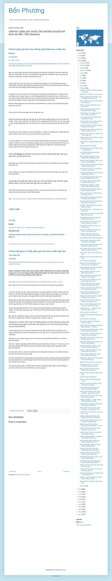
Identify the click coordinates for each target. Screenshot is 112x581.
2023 (80, 60)
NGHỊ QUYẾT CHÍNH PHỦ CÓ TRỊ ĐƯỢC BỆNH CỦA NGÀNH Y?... (90, 292)
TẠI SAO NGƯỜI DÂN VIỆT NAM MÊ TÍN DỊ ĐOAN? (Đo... (90, 118)
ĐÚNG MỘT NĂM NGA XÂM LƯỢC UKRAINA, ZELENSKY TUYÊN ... (90, 392)
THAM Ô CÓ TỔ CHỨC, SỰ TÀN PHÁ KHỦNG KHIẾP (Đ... (91, 469)
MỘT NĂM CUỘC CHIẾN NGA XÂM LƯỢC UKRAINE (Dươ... (90, 445)
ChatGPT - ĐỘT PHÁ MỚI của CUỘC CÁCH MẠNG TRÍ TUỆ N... (90, 350)
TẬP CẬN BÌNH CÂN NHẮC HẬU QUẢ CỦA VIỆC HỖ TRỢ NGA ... (91, 198)
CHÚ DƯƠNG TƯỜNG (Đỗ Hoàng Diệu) (91, 238)
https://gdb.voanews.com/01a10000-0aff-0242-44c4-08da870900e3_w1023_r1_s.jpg (35, 282)
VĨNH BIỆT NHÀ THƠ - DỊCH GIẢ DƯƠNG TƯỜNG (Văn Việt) (89, 365)
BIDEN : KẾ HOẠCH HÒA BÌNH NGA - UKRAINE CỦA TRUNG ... (91, 276)
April (81, 83)
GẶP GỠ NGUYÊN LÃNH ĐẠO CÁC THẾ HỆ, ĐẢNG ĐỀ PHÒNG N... (90, 461)
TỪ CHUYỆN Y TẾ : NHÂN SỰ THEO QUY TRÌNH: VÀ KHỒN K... (90, 114)
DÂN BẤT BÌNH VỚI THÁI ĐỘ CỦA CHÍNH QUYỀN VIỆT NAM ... (90, 453)
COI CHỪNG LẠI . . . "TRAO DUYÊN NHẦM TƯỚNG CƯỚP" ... (90, 309)
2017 (80, 502)
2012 (80, 514)
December (83, 63)
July (81, 75)
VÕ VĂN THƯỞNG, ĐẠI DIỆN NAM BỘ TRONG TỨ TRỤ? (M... (91, 126)
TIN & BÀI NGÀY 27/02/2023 (88, 146)
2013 (80, 512)
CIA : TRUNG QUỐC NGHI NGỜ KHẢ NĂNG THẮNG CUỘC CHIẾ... (91, 177)
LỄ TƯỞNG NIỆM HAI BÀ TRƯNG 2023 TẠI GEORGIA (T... (91, 149)
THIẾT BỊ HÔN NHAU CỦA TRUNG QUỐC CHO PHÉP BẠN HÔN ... (90, 284)
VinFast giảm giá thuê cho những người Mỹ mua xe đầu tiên (37, 49)
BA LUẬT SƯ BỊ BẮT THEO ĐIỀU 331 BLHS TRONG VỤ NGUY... (90, 288)
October (82, 68)
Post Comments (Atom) (23, 474)
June (81, 78)
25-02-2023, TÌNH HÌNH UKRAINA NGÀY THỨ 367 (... (90, 322)
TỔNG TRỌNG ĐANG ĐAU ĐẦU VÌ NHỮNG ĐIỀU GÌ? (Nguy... (90, 109)
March (82, 85)
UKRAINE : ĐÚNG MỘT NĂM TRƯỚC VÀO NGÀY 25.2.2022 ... (91, 384)
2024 (80, 58)
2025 (80, 55)
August (82, 73)
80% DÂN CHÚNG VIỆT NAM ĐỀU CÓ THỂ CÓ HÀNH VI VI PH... (91, 130)
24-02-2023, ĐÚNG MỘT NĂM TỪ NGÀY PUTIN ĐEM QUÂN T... (89, 388)
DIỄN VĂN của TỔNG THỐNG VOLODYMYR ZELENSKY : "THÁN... (91, 425)
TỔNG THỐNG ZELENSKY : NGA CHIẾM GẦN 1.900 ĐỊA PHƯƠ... (90, 157)
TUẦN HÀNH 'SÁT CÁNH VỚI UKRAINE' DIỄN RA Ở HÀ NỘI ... (91, 214)
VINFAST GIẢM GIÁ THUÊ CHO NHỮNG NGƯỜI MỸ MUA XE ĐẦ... (91, 234)
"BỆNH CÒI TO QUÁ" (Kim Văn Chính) (91, 362)
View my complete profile (83, 525)
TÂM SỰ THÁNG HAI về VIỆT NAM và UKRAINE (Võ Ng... (91, 193)
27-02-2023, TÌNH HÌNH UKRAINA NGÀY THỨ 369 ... (90, 153)
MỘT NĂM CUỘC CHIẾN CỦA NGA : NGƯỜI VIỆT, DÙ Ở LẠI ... (90, 280)
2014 (80, 509)
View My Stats (56, 576)
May (81, 80)
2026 (80, 53)
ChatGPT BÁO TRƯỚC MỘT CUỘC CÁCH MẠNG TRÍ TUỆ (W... (90, 354)
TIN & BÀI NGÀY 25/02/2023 (88, 319)
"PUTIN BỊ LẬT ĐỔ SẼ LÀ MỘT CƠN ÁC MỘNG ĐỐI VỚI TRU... (91, 173)
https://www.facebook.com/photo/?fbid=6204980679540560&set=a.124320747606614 (40, 199)
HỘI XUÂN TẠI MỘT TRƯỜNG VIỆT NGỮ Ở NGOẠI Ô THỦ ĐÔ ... (90, 222)
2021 (80, 491)
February (83, 88)
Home (39, 471)
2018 (80, 499)
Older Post (66, 471)
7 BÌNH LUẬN (14, 209)
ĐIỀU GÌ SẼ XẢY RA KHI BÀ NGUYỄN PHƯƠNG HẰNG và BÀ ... (91, 296)
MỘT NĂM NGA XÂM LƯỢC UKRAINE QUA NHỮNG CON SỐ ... (91, 268)
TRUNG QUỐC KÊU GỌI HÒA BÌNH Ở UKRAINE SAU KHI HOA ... (91, 202)
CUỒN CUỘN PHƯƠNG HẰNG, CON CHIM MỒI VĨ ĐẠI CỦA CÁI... (90, 97)
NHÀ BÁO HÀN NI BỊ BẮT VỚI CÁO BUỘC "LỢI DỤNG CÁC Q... (90, 300)
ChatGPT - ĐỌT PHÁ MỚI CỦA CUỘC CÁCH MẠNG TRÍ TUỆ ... (91, 478)
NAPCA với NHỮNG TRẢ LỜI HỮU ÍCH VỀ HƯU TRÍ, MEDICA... (91, 342)
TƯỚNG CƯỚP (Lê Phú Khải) (88, 312)
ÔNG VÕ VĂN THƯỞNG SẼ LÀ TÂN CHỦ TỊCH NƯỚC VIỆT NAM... (90, 304)
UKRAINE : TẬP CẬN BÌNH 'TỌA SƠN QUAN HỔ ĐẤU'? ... (91, 206)
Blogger (63, 570)
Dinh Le (17, 410)
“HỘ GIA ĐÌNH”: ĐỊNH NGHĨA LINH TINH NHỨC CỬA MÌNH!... (90, 241)
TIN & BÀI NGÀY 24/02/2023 (88, 377)
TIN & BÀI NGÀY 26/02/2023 (88, 261)
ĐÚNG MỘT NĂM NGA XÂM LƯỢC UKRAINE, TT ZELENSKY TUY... (90, 408)
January (82, 486)
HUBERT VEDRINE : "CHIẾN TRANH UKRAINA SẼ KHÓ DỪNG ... (90, 400)
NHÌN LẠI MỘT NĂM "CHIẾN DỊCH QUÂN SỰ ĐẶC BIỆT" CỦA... (90, 441)
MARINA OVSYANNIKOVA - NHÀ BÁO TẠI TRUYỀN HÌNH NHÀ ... (91, 437)
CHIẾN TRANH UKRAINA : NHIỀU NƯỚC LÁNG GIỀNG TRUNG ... (90, 185)
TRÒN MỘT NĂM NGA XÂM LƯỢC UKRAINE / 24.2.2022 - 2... (90, 429)
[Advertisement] (56, 547)
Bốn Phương (26, 10)
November (83, 65)
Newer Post (12, 471)
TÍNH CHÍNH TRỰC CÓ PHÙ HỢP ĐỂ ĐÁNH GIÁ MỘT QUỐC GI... (91, 249)
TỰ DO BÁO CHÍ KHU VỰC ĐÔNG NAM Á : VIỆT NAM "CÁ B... (91, 473)
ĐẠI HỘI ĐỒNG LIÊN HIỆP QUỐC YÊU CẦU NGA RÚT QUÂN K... (91, 404)
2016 (80, 504)
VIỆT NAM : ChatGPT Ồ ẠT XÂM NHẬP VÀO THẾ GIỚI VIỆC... (91, 358)
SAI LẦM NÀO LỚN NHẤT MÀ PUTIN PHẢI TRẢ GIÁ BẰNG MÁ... (90, 420)
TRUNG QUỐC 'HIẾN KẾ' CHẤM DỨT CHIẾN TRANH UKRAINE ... (91, 334)
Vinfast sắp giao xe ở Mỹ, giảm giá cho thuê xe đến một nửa (37, 251)
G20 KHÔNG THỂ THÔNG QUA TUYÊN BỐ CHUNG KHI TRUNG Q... (91, 330)
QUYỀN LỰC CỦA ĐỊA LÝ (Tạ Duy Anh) (91, 94)
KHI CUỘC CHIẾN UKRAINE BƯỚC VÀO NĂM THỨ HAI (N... (90, 181)
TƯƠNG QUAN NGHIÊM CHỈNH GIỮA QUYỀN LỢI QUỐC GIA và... (91, 245)
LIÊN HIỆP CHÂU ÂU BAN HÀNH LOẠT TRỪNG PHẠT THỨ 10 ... (91, 338)
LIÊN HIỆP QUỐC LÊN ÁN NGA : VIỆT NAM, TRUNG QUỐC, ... (91, 396)
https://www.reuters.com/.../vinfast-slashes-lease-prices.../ (27, 227)
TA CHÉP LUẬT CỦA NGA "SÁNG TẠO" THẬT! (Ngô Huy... (91, 134)
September (83, 70)
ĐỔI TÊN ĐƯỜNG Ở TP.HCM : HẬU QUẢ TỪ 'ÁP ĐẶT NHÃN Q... (90, 346)
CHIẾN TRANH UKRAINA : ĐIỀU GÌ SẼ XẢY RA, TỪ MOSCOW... (91, 161)
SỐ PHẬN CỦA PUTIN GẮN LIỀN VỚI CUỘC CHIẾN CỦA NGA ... (91, 189)
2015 (80, 507)
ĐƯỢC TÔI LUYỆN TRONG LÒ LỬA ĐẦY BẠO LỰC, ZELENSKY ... (90, 264)
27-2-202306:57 (14, 60)
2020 (80, 494)
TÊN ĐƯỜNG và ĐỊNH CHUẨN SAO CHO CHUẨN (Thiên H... (90, 218)
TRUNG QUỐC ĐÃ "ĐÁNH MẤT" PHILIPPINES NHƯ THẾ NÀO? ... (90, 449)
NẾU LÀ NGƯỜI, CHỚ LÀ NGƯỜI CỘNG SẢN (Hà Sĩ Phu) (89, 369)
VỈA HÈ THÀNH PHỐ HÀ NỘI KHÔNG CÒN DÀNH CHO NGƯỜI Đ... (91, 122)
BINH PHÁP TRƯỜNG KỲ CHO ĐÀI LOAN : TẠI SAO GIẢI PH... (90, 230)
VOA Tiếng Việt (14, 255)
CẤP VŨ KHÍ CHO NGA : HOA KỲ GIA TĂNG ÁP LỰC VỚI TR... (91, 169)
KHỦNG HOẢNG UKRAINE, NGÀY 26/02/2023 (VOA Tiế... (90, 272)
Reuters (12, 53)
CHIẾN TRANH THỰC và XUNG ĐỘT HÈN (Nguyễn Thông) (90, 433)
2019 (80, 497)
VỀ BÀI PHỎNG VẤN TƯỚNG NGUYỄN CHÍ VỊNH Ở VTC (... (91, 138)
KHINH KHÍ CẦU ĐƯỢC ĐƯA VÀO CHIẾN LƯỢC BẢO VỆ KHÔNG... (90, 416)
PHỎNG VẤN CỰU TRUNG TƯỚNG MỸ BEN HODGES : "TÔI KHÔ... (91, 326)
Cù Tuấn (11, 57)
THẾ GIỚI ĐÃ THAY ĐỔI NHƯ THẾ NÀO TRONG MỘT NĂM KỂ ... (91, 165)
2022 (80, 489)
